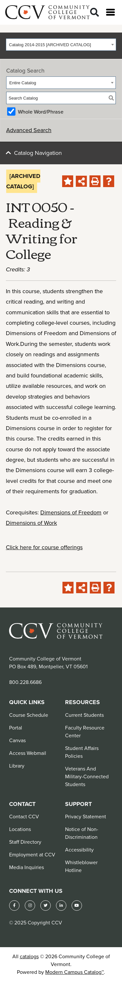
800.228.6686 (25, 682)
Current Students (84, 714)
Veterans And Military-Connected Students (87, 776)
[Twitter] (45, 905)
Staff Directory (25, 841)
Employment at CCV (32, 854)
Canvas (17, 740)
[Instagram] (30, 905)
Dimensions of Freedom (71, 512)
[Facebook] (14, 905)
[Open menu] (110, 12)
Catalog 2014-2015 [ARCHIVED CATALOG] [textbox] (50, 44)
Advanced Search (28, 130)
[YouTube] (77, 905)
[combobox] (61, 44)
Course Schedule (28, 714)
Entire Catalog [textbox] (22, 82)
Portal (15, 727)
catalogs (29, 956)
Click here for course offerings (44, 547)
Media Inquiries (26, 867)
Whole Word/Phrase (40, 111)
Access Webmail (27, 752)
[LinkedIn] (61, 905)
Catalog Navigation (38, 153)
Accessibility (79, 849)
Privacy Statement (85, 816)
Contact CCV (24, 816)
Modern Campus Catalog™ (74, 971)
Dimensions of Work (31, 523)
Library (16, 765)
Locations (20, 829)
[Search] (94, 12)
